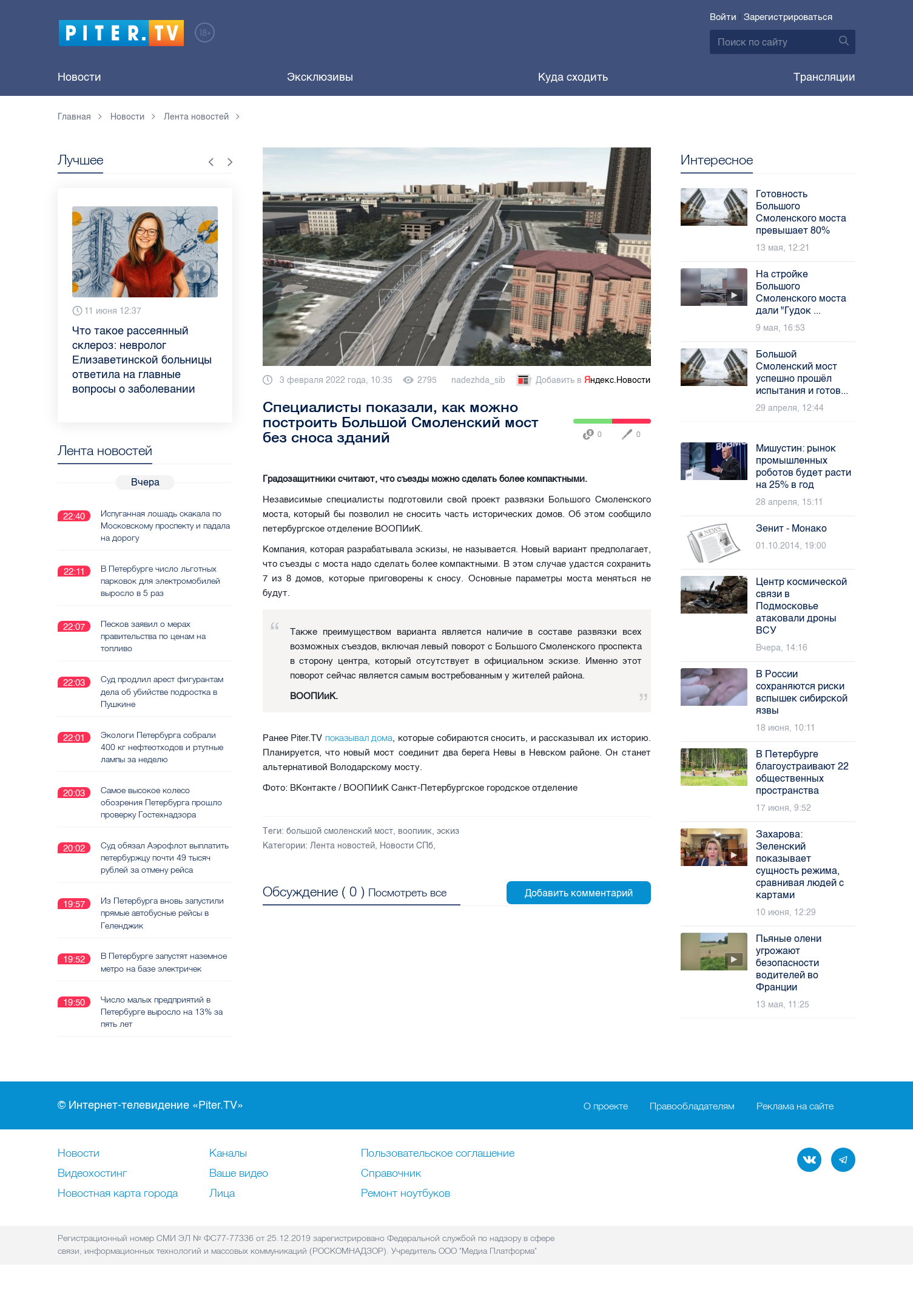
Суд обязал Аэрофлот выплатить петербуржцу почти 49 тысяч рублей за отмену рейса (165, 856)
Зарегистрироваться (788, 17)
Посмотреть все (407, 892)
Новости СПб (406, 846)
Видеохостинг (92, 1172)
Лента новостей (342, 846)
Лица (222, 1192)
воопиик (415, 831)
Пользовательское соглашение (437, 1152)
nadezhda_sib (478, 380)
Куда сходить (573, 77)
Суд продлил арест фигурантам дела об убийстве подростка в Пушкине (162, 690)
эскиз (448, 831)
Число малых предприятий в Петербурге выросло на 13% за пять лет (162, 1009)
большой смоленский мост (339, 831)
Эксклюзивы (320, 77)
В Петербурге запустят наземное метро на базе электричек (164, 960)
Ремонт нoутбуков (405, 1192)
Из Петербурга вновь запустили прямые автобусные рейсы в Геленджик (162, 911)
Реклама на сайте (795, 1104)
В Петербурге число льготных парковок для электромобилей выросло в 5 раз (160, 580)
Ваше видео (238, 1172)
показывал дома (359, 737)
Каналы (228, 1152)
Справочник (391, 1172)
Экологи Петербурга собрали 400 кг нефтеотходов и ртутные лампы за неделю (162, 745)
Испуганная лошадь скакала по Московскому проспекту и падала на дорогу (165, 525)
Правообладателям (692, 1104)
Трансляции (824, 77)
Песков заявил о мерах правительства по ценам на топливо (153, 635)
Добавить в (582, 380)
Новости (79, 77)
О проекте (606, 1104)
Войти (723, 17)
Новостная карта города (118, 1192)
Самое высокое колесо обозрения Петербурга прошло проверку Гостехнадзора (161, 801)
